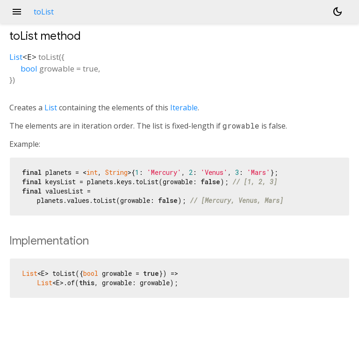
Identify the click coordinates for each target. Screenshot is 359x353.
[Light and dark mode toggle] (337, 11)
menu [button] (16, 11)
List (15, 56)
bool (29, 68)
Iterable (184, 107)
